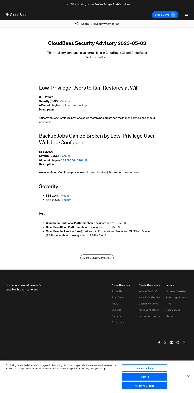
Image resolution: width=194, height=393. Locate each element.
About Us (117, 291)
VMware (170, 316)
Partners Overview (176, 291)
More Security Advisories (97, 257)
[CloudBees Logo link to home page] (17, 14)
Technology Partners (177, 297)
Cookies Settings (144, 369)
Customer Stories (148, 303)
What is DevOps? (148, 291)
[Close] (188, 377)
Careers (116, 316)
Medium (65, 101)
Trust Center (118, 297)
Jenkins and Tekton (149, 309)
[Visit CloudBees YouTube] (171, 342)
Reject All (144, 378)
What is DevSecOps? (150, 297)
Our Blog (116, 309)
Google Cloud (173, 309)
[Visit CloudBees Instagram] (178, 342)
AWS (168, 303)
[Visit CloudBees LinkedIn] (184, 342)
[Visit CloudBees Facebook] (159, 342)
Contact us (118, 322)
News (115, 303)
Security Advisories (149, 316)
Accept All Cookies (144, 387)
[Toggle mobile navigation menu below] (186, 15)
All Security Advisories (105, 23)
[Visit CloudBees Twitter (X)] (165, 342)
